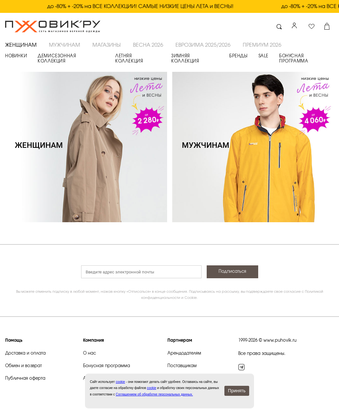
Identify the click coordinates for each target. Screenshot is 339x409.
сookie (120, 382)
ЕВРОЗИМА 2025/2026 (203, 45)
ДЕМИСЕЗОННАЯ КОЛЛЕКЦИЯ (57, 58)
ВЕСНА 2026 (148, 45)
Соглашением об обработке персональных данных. (154, 394)
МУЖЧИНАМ (64, 45)
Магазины (106, 45)
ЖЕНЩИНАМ (21, 45)
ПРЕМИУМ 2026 (262, 45)
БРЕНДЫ (238, 56)
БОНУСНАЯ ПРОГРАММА (293, 58)
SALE (263, 56)
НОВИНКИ (16, 56)
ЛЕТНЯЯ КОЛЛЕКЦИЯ (129, 58)
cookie (151, 388)
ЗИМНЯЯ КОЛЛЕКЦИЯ (185, 58)
